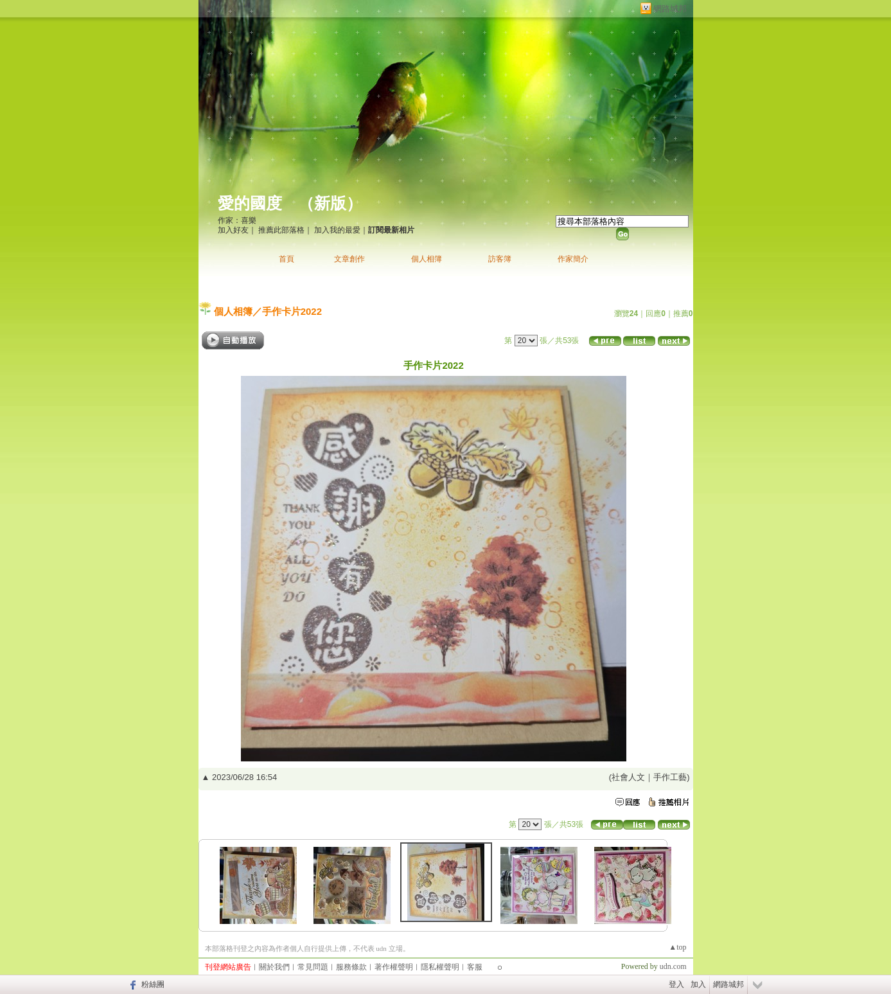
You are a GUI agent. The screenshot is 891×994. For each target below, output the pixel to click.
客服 (474, 967)
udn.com (673, 966)
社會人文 (628, 777)
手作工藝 (670, 777)
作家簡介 (573, 258)
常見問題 (312, 967)
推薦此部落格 (281, 230)
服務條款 (351, 967)
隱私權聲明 (440, 967)
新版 (330, 203)
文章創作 (349, 258)
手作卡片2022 (292, 311)
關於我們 (274, 967)
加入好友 (233, 230)
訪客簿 (499, 258)
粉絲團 (152, 984)
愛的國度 (250, 203)
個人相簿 (426, 258)
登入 (676, 984)
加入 (698, 984)
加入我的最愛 (337, 230)
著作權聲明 (394, 967)
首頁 (286, 258)
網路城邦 (670, 8)
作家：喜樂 (237, 220)
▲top (677, 947)
